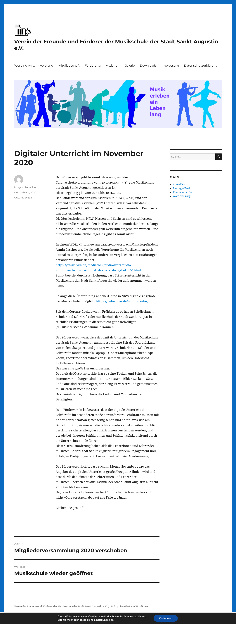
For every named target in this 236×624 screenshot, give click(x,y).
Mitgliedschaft (69, 65)
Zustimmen (165, 618)
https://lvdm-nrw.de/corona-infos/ (122, 301)
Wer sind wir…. (24, 65)
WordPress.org (181, 196)
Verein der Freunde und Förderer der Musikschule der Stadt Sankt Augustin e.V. (60, 606)
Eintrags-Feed (181, 188)
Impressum (170, 65)
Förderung (93, 65)
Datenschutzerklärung (201, 65)
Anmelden (179, 184)
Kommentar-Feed (183, 192)
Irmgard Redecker (25, 187)
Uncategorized (23, 197)
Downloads (148, 65)
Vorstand (46, 65)
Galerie (130, 65)
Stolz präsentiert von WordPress (129, 606)
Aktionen (112, 65)
